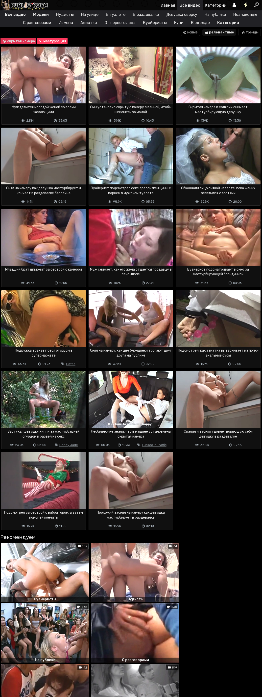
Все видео (190, 5)
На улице (89, 14)
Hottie (70, 364)
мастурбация (52, 41)
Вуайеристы (155, 22)
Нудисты (64, 14)
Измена (66, 22)
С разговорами (37, 22)
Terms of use (25, 673)
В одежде (200, 22)
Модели (41, 14)
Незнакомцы (245, 14)
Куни (179, 22)
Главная (167, 5)
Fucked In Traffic (154, 445)
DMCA (8, 673)
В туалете (115, 14)
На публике (215, 14)
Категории (215, 5)
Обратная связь (51, 673)
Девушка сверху (181, 14)
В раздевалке (146, 14)
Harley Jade (68, 445)
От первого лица (120, 22)
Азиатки (88, 22)
